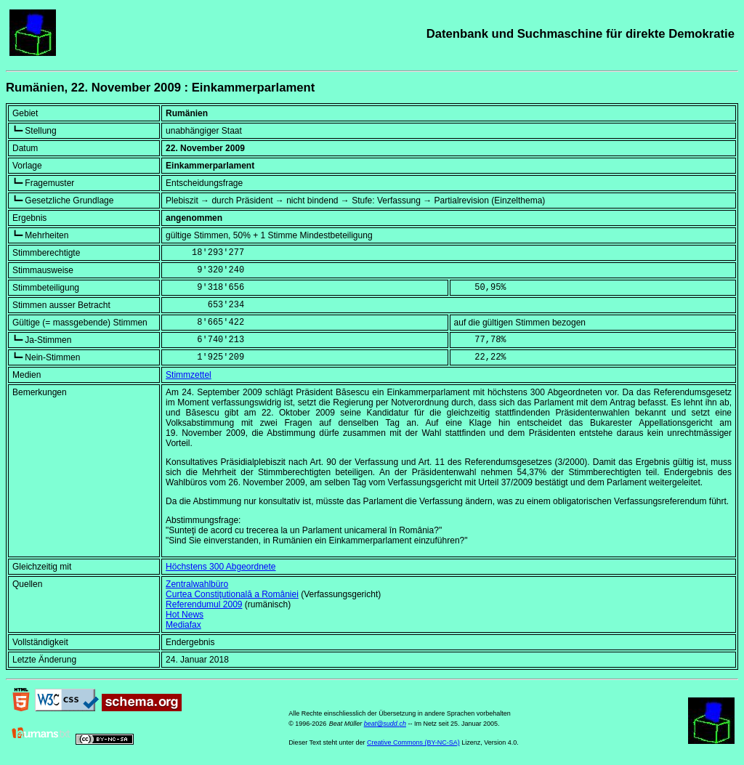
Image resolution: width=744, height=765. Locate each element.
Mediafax (183, 625)
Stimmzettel (188, 375)
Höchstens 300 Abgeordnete (220, 567)
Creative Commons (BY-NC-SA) (413, 742)
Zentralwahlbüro (197, 584)
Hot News (184, 615)
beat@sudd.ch (385, 723)
